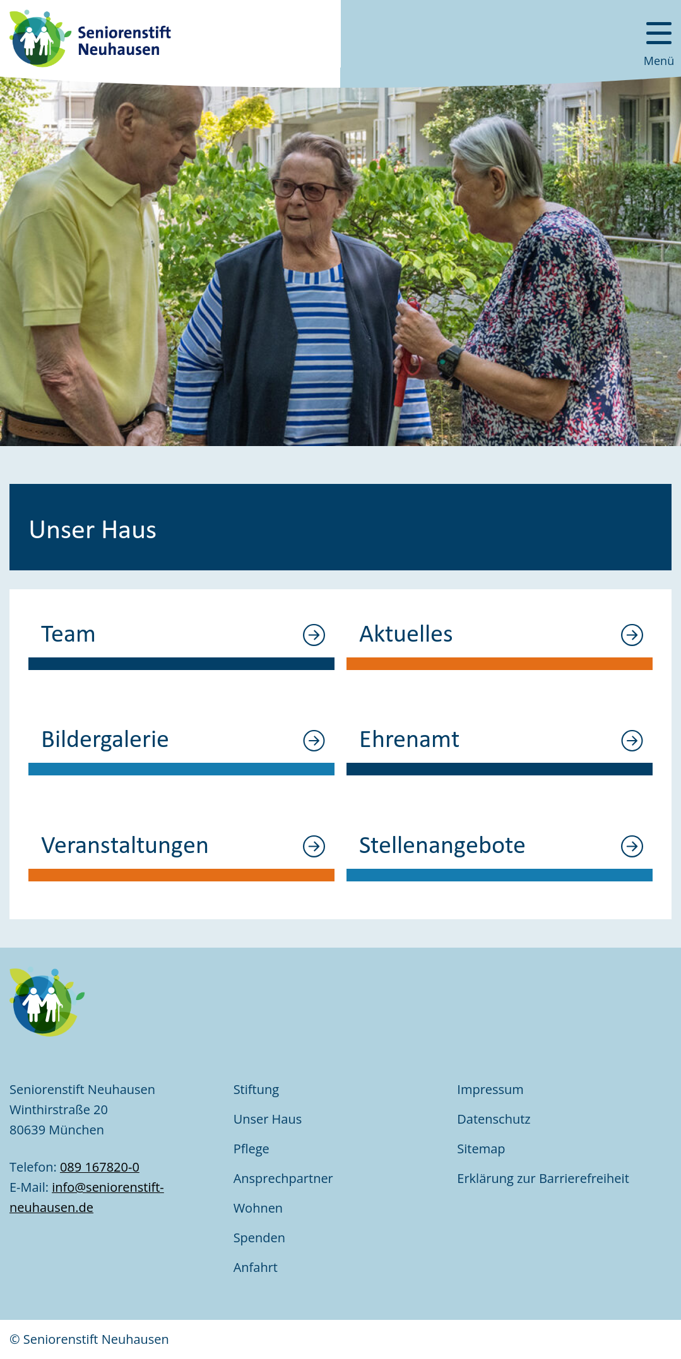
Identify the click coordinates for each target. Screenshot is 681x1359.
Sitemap (481, 1148)
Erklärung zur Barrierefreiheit (544, 1178)
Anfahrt (256, 1267)
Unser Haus (268, 1118)
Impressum (490, 1089)
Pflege (251, 1148)
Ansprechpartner (283, 1178)
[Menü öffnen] (659, 38)
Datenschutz (493, 1118)
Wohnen (258, 1207)
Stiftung (256, 1089)
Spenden (259, 1237)
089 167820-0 (99, 1166)
